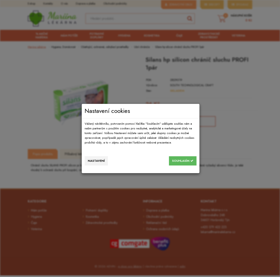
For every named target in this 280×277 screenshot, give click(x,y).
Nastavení (96, 161)
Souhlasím (182, 161)
